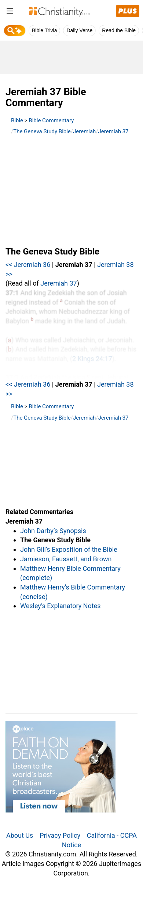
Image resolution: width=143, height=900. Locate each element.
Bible (17, 120)
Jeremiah (84, 131)
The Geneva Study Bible (42, 131)
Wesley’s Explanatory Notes (60, 606)
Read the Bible (119, 30)
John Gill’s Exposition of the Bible (68, 549)
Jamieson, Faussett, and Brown (65, 559)
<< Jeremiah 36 (28, 264)
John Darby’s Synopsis (53, 531)
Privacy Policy (60, 835)
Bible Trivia (44, 30)
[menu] (10, 12)
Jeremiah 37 (113, 131)
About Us (19, 835)
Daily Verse (79, 30)
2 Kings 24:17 (92, 358)
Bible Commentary (51, 120)
